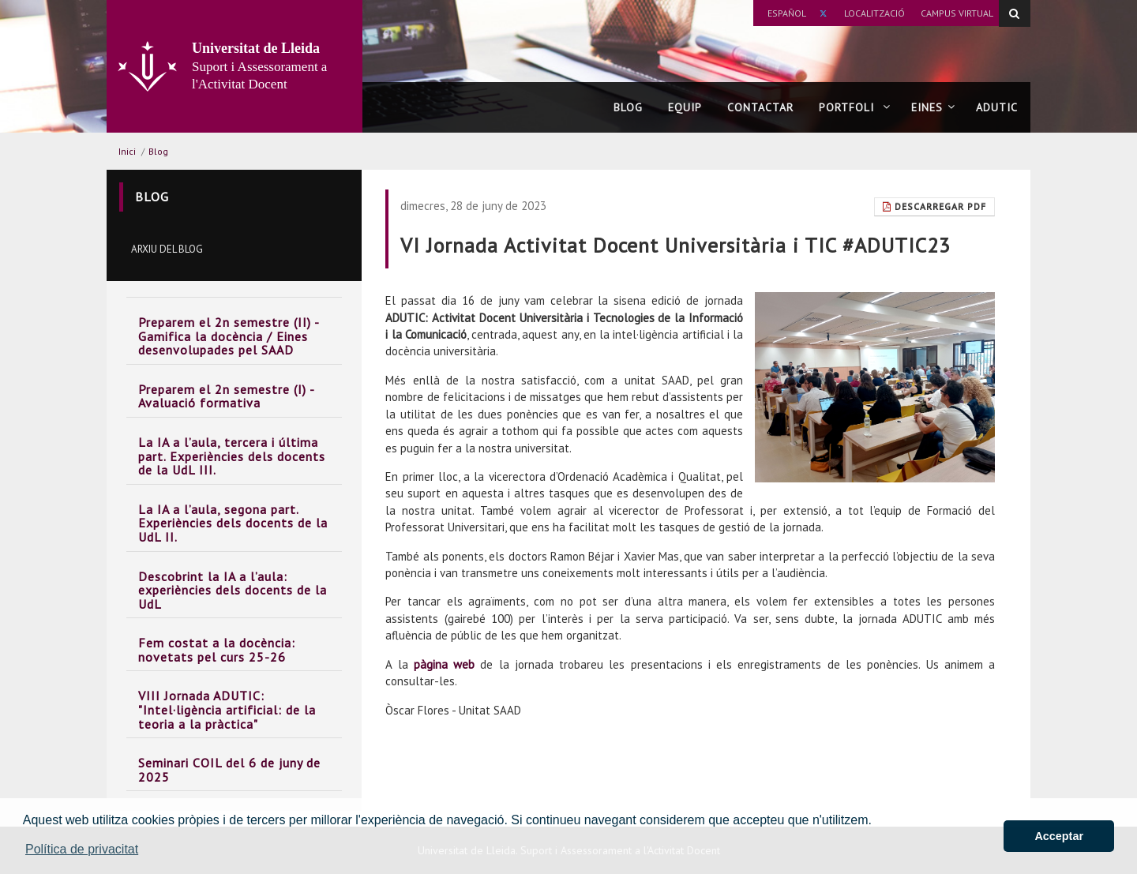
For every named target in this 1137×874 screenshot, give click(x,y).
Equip (685, 107)
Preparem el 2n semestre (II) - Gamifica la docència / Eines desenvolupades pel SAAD (228, 336)
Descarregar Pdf (934, 206)
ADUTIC (997, 107)
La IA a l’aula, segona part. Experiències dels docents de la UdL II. (233, 523)
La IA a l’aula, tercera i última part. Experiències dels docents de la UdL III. (231, 456)
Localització (874, 13)
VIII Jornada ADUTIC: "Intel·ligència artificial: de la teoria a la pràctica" (227, 709)
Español (786, 13)
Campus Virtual (957, 13)
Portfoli (855, 107)
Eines (933, 107)
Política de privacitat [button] (81, 849)
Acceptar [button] (1058, 836)
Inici (127, 151)
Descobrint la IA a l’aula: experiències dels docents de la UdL (232, 590)
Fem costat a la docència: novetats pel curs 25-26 (216, 650)
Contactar (760, 107)
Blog (628, 107)
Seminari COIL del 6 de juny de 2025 (229, 770)
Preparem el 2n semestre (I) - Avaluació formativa (226, 396)
